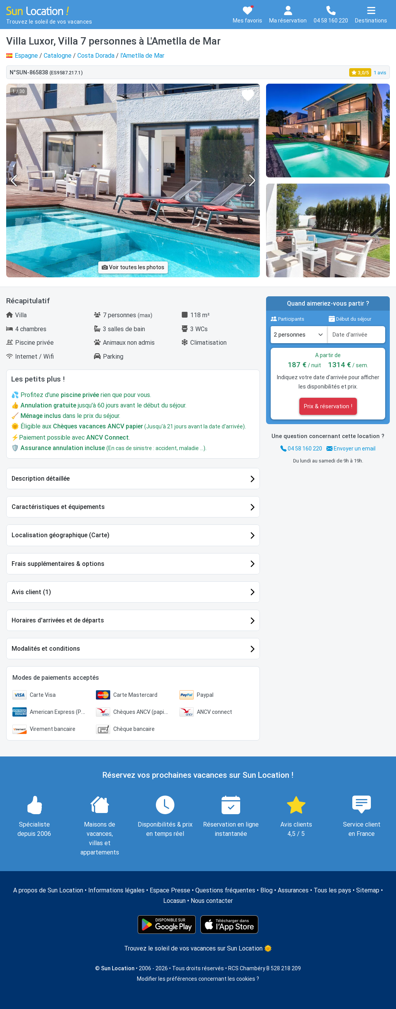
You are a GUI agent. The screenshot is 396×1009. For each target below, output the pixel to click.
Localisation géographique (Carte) (60, 535)
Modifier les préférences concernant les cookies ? (198, 979)
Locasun (174, 900)
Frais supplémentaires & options (58, 563)
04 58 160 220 (301, 448)
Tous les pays (332, 890)
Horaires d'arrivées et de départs (58, 620)
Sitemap (367, 890)
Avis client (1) (31, 592)
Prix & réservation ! (328, 406)
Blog (266, 890)
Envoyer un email (351, 448)
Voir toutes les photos (133, 267)
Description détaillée (41, 478)
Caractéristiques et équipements (58, 507)
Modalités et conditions (46, 648)
